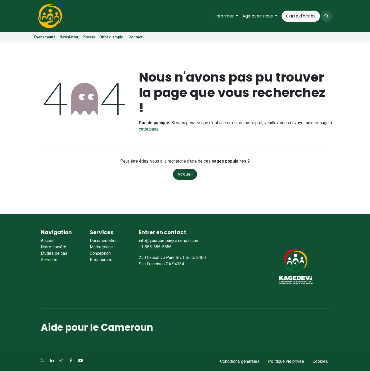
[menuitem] (226, 16)
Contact (135, 37)
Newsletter (69, 37)
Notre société (53, 246)
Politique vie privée (286, 361)
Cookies (320, 361)
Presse (89, 37)
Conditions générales (240, 361)
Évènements (45, 37)
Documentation (104, 240)
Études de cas (54, 253)
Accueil (185, 174)
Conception (100, 253)
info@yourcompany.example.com (169, 240)
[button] (326, 16)
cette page (149, 129)
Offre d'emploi (112, 37)
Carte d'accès (300, 16)
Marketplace (101, 246)
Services (49, 259)
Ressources (101, 259)
